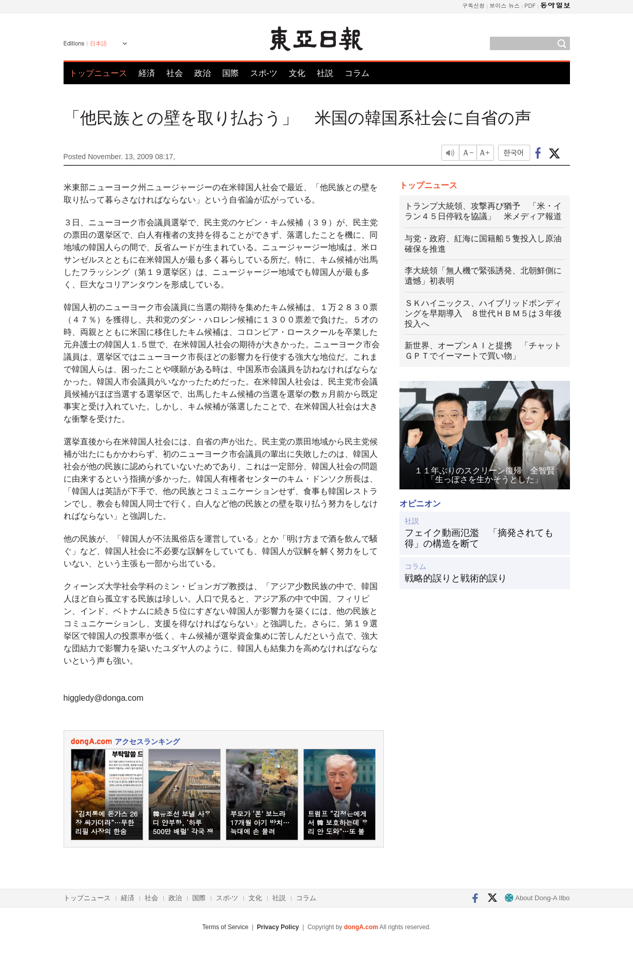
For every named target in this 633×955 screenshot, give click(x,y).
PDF (530, 5)
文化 (297, 73)
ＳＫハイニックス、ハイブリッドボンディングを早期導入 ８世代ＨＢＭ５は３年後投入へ (483, 313)
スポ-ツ (263, 73)
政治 (202, 73)
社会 (174, 73)
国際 (230, 73)
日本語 (98, 43)
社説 (325, 73)
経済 (146, 73)
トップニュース (98, 73)
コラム (357, 73)
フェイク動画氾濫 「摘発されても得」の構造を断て (479, 538)
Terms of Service (225, 927)
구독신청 (473, 5)
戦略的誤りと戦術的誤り (456, 578)
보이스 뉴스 (504, 5)
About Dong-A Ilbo (537, 898)
